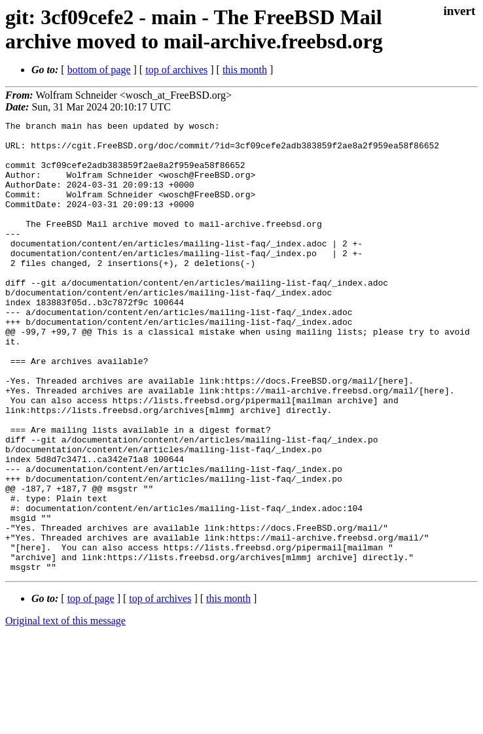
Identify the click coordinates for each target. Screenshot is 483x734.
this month (245, 69)
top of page (91, 688)
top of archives (176, 69)
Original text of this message (65, 710)
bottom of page (99, 69)
